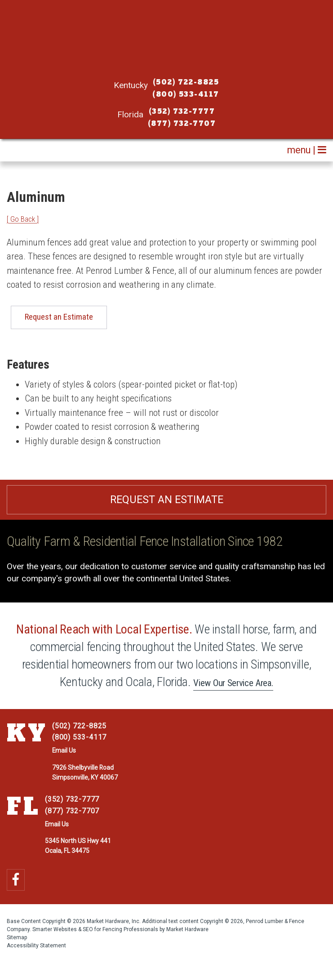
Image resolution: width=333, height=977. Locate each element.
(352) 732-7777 (182, 111)
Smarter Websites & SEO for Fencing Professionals (95, 929)
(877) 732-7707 (182, 124)
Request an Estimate (59, 317)
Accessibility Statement (36, 945)
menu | (306, 150)
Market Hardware (187, 929)
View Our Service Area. (233, 683)
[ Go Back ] (23, 218)
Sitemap (17, 937)
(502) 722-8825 (186, 82)
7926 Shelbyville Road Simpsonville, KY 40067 (85, 772)
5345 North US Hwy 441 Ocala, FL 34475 (78, 845)
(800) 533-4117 (185, 94)
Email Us (64, 750)
